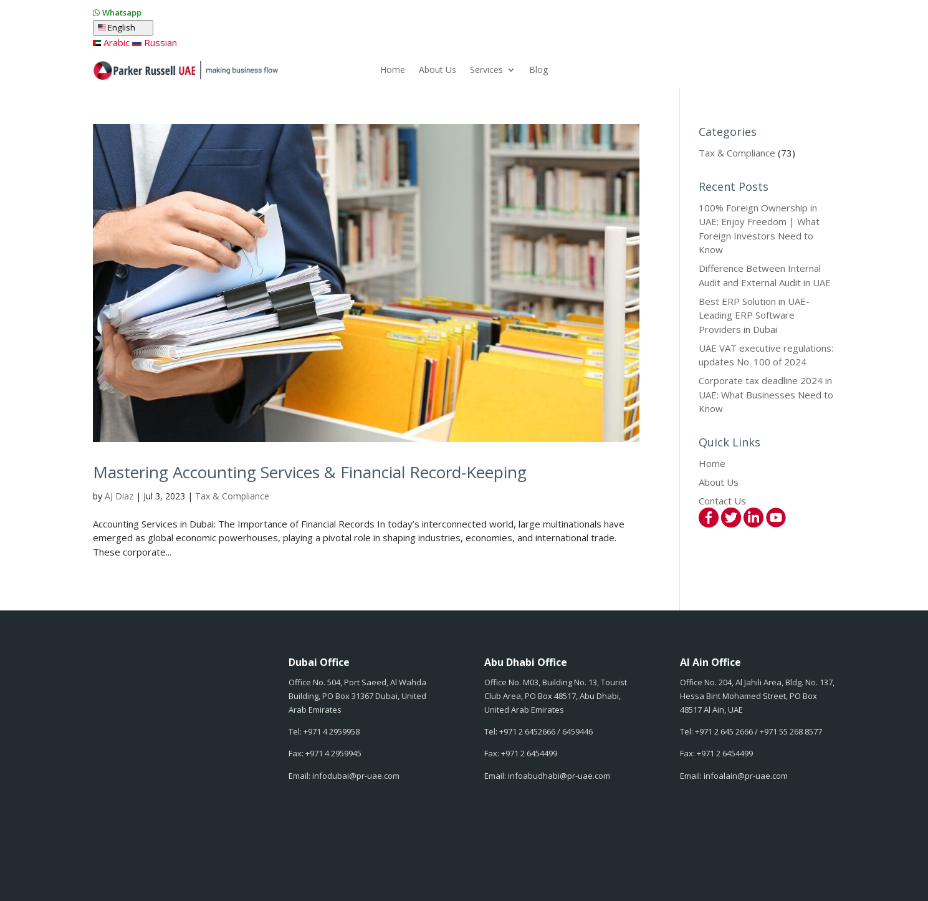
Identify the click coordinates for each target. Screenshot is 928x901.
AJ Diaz (119, 496)
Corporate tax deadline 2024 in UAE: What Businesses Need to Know (766, 394)
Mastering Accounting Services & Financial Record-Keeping (310, 472)
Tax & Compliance (232, 496)
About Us (437, 70)
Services (486, 70)
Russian (154, 42)
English (123, 28)
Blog (538, 70)
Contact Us (722, 500)
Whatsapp (121, 12)
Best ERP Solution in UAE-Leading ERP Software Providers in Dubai (754, 315)
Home (392, 70)
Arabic (111, 42)
